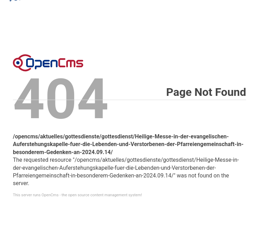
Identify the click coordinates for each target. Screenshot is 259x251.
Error (48, 62)
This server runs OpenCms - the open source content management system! (77, 195)
